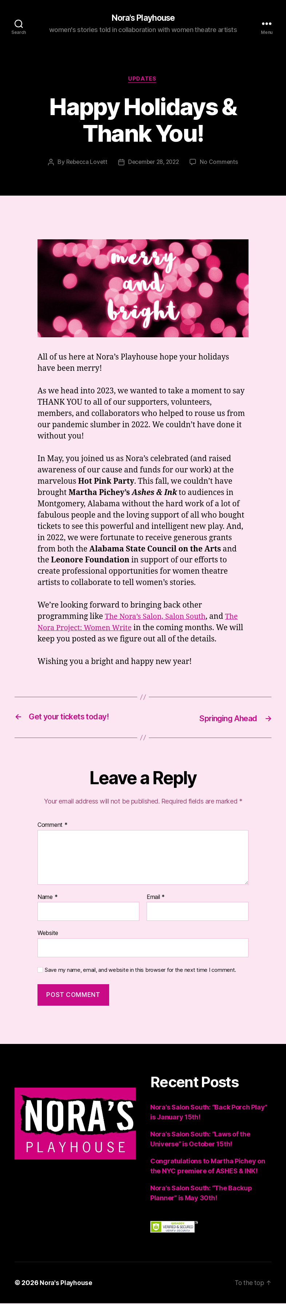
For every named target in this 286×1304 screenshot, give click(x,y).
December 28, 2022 (154, 163)
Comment (52, 825)
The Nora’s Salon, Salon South (158, 618)
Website (47, 933)
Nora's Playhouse (143, 18)
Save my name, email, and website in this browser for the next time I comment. (140, 970)
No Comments (221, 163)
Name (47, 898)
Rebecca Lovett (84, 163)
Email (156, 898)
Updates (143, 80)
